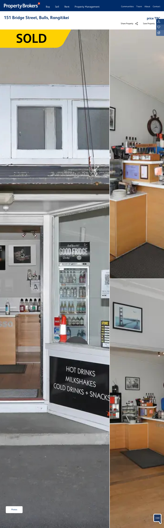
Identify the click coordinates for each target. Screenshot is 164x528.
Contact (156, 6)
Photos (14, 509)
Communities (127, 6)
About (147, 6)
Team (139, 6)
